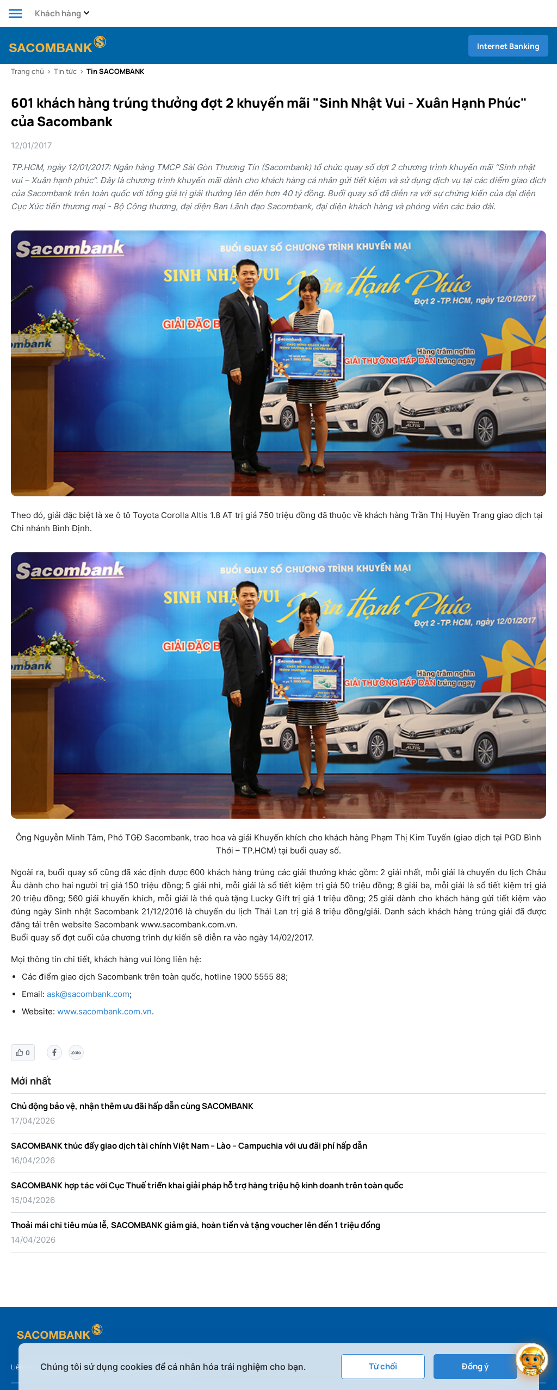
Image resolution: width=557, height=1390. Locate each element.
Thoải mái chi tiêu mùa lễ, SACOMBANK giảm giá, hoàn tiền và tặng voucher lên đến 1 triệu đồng (195, 1225)
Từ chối (383, 1366)
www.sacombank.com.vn (104, 1011)
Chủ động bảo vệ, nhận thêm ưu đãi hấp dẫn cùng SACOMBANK (132, 1106)
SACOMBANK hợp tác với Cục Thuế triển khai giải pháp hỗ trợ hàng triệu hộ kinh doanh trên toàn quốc (207, 1185)
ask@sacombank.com (88, 994)
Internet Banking (508, 46)
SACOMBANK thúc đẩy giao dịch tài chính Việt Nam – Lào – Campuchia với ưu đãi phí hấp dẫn (189, 1145)
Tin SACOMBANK (115, 71)
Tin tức (65, 71)
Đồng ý (475, 1366)
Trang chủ (27, 71)
